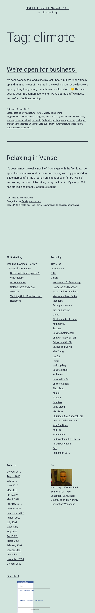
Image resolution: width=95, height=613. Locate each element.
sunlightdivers (50, 124)
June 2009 (12, 527)
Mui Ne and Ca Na (62, 346)
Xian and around (61, 310)
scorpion (71, 120)
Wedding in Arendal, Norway (22, 263)
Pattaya (57, 397)
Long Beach (61, 116)
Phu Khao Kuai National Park (68, 416)
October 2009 (14, 508)
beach (17, 116)
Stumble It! (13, 576)
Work (59, 113)
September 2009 (15, 513)
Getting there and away (22, 287)
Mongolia (58, 300)
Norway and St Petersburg (67, 282)
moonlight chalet (23, 120)
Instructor (50, 116)
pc (60, 205)
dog (29, 205)
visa (77, 205)
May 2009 (12, 531)
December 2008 (15, 554)
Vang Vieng (59, 406)
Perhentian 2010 (61, 452)
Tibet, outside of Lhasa (65, 319)
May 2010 (12, 490)
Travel (53, 113)
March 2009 (13, 540)
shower (10, 124)
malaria (71, 116)
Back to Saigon (61, 383)
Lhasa (56, 314)
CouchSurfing (38, 600)
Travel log (56, 263)
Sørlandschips (21, 124)
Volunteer (30, 600)
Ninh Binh (58, 374)
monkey (10, 120)
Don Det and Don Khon (65, 420)
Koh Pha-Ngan (60, 425)
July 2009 (12, 522)
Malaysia (80, 116)
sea (84, 120)
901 (16, 205)
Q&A (53, 273)
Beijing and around (63, 305)
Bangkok (57, 402)
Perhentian (47, 120)
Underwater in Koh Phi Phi (66, 439)
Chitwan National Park (65, 337)
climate (24, 116)
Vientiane (58, 411)
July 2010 (12, 480)
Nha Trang (58, 351)
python (56, 120)
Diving (24, 113)
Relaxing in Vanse (32, 158)
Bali (55, 448)
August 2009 (13, 517)
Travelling (23, 600)
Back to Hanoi (60, 369)
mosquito (36, 120)
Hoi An (56, 356)
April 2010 (12, 494)
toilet (73, 124)
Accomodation (18, 282)
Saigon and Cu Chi (62, 342)
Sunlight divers (36, 124)
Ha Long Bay (59, 365)
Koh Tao (57, 429)
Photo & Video (42, 113)
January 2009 (14, 550)
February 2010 (14, 503)
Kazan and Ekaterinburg (65, 291)
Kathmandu (59, 323)
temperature (64, 124)
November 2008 (15, 559)
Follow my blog (34, 609)
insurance (47, 205)
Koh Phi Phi (59, 434)
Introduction (57, 268)
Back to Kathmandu (63, 333)
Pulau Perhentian (62, 443)
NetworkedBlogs (23, 582)
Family (24, 201)
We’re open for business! (42, 69)
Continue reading (31, 98)
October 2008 (14, 563)
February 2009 (14, 545)
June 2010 (12, 485)
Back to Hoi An (60, 379)
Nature (31, 113)
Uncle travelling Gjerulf (27, 590)
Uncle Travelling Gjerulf (47, 8)
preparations (35, 201)
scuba (79, 120)
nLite (55, 205)
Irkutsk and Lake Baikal (65, 296)
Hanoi (56, 360)
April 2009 (12, 536)
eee (33, 205)
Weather (14, 291)
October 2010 (14, 471)
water (23, 127)
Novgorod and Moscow (65, 287)
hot (42, 116)
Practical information (19, 268)
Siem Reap (58, 388)
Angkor (56, 393)
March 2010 (13, 499)
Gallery (54, 277)
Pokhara (57, 328)
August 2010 (13, 476)
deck (31, 116)
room (63, 120)
